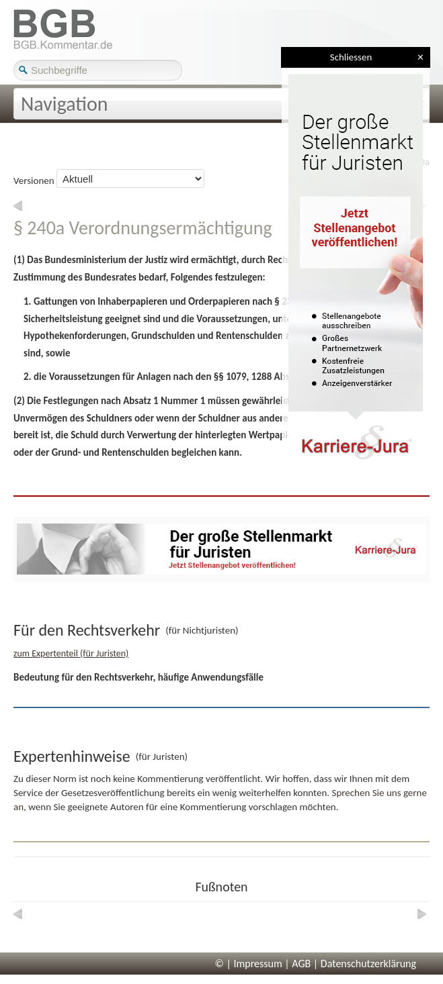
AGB (301, 963)
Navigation (64, 103)
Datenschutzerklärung (368, 963)
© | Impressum (248, 963)
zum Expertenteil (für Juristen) (70, 653)
